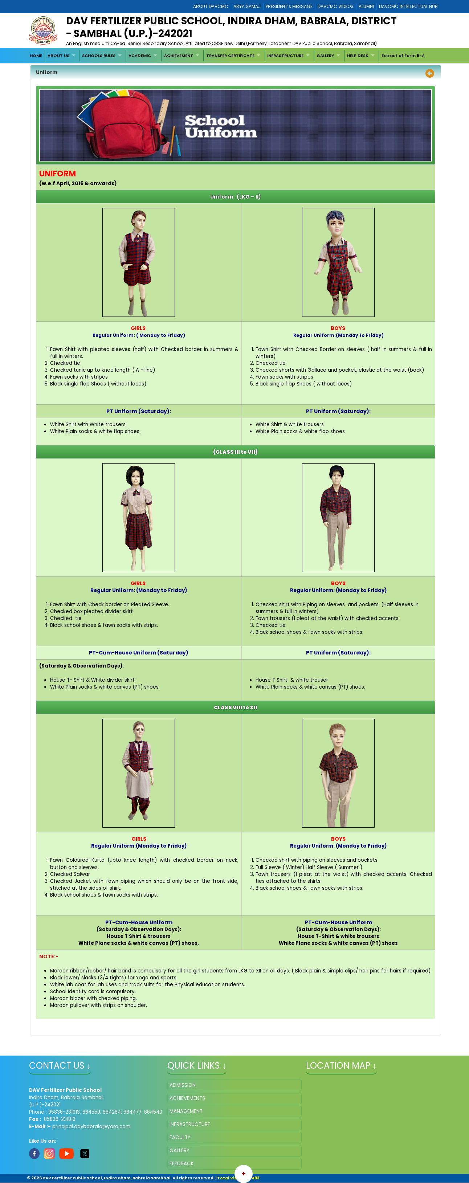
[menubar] (227, 55)
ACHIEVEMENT (178, 55)
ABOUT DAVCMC (210, 6)
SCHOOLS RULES (98, 55)
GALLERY (325, 55)
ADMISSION (183, 1085)
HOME (36, 55)
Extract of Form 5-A (403, 55)
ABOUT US (58, 55)
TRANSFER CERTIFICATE (230, 55)
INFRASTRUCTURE (285, 55)
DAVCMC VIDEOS (336, 6)
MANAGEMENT (186, 1111)
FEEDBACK (182, 1163)
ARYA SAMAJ (247, 6)
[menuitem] (36, 55)
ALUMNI (366, 6)
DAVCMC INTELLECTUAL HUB (408, 6)
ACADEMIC (140, 55)
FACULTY (180, 1137)
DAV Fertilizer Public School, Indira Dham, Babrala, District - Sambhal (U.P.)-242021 (231, 27)
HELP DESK (357, 55)
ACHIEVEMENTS (187, 1098)
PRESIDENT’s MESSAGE (289, 6)
